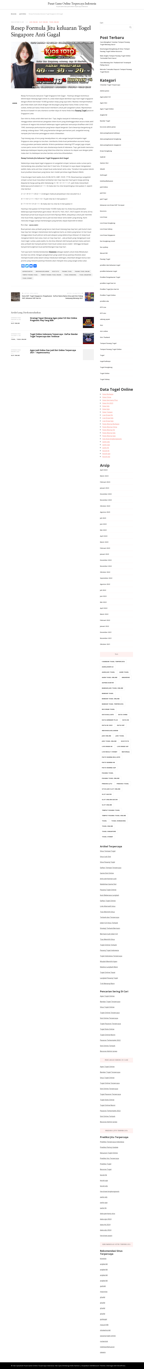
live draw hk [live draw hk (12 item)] (107, 746)
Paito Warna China (109, 427)
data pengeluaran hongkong (110, 139)
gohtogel (103, 1319)
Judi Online (34, 22)
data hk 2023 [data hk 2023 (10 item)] (107, 725)
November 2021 (106, 638)
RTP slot (103, 313)
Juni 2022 (103, 596)
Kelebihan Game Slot (108, 884)
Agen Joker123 (105, 97)
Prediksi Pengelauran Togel (110, 277)
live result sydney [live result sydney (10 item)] (109, 752)
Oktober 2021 (105, 644)
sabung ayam (105, 319)
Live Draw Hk (107, 415)
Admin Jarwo (104, 91)
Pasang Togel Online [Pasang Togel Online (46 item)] (110, 778)
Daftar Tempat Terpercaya (110, 867)
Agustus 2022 (105, 584)
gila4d (102, 1297)
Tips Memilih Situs (107, 912)
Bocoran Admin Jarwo (108, 1051)
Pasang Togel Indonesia (109, 950)
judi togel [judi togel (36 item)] (120, 736)
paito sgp (106, 445)
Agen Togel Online (107, 109)
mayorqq (103, 1291)
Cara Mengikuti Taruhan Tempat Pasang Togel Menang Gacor (115, 43)
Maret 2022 (104, 614)
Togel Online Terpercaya (110, 1012)
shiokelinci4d (105, 1330)
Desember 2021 (106, 632)
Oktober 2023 (105, 506)
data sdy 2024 (105, 1230)
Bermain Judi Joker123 (109, 934)
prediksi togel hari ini (108, 283)
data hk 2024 (105, 1224)
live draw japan (106, 1235)
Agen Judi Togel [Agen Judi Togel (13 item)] (108, 672)
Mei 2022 (103, 602)
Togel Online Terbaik (108, 945)
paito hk (105, 448)
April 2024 (103, 470)
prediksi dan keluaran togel (110, 265)
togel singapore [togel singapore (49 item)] (109, 831)
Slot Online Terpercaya (109, 1018)
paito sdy (106, 442)
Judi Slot (103, 193)
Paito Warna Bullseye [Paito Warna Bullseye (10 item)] (111, 757)
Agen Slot (103, 103)
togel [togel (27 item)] (104, 821)
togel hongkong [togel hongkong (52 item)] (118, 821)
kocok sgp (106, 453)
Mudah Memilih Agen (108, 961)
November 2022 (106, 566)
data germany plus (107, 1213)
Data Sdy (106, 406)
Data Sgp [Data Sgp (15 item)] (120, 725)
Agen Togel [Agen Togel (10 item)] (124, 672)
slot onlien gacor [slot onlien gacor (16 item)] (110, 799)
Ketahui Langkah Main (109, 967)
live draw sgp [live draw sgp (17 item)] (122, 746)
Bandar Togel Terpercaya (110, 1001)
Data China (106, 397)
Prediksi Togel (105, 1164)
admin (14, 99)
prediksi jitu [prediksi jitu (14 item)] (107, 784)
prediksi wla (104, 301)
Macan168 (104, 253)
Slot (101, 325)
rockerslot (104, 1341)
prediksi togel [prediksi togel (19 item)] (123, 784)
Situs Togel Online (107, 1007)
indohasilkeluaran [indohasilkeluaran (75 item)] (110, 730)
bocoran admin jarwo (108, 127)
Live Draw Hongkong (107, 223)
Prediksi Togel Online (108, 295)
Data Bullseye (107, 394)
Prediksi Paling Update (109, 1147)
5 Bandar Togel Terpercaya (110, 85)
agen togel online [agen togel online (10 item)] (109, 677)
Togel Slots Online (107, 1029)
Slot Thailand (105, 337)
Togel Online (54, 22)
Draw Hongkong (106, 151)
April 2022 (103, 608)
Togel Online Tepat (107, 972)
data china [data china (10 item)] (122, 714)
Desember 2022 (106, 560)
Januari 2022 (104, 626)
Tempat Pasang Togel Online (51, 275)
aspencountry (33, 225)
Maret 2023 (104, 542)
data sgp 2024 (105, 1219)
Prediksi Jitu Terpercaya (109, 1158)
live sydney (104, 247)
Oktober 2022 (105, 572)
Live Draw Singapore (107, 235)
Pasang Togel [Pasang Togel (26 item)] (107, 773)
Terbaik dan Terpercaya (109, 917)
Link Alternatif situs (107, 906)
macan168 (104, 1325)
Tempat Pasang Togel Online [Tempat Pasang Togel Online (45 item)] (114, 815)
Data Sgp (106, 409)
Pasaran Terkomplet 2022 (110, 1040)
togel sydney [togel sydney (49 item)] (107, 837)
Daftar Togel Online (108, 901)
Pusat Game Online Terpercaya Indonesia (72, 3)
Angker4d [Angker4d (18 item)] (126, 677)
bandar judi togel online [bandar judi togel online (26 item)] (112, 688)
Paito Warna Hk (108, 430)
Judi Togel (103, 199)
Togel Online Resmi (107, 1035)
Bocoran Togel (106, 1169)
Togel (13, 339)
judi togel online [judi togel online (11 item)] (109, 741)
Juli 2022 (103, 590)
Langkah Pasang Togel (109, 978)
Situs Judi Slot (105, 856)
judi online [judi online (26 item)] (106, 736)
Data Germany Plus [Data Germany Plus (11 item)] (110, 720)
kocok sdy (106, 456)
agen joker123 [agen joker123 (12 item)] (108, 667)
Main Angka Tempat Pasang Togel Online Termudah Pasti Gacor (115, 57)
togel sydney (27, 278)
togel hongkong (70, 275)
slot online (43, 22)
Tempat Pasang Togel (30, 275)
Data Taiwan (107, 412)
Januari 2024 (104, 488)
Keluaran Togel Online (109, 1153)
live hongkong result (107, 241)
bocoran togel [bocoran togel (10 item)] (108, 709)
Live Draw (103, 217)
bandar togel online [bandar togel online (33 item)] (111, 699)
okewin (103, 1352)
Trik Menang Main (107, 983)
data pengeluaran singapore (110, 145)
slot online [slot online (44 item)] (107, 805)
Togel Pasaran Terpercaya (110, 1023)
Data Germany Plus (110, 400)
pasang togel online (108, 1336)
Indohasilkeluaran (106, 181)
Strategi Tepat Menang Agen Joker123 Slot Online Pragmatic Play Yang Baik (53, 319)
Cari (101, 23)
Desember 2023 (106, 494)
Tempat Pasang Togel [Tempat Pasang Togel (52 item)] (111, 810)
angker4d (104, 1264)
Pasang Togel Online (82, 271)
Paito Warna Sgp (109, 436)
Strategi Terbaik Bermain (110, 928)
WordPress (121, 1366)
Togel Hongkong (106, 367)
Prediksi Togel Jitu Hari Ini (109, 289)
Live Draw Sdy (107, 418)
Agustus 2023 (105, 512)
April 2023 (103, 536)
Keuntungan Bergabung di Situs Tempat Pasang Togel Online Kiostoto (115, 50)
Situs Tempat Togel (108, 851)
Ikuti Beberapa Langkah (109, 895)
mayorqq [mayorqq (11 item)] (126, 752)
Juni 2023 (103, 524)
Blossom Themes (99, 1366)
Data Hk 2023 (107, 403)
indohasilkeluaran (42, 271)
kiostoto (55, 271)
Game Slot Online (107, 873)
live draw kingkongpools (112, 439)
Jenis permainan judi (108, 878)
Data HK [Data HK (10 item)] (125, 720)
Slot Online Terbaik (107, 1046)
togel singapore (85, 275)
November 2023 (106, 500)
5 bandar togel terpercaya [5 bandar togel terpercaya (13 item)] (113, 661)
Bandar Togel (105, 121)
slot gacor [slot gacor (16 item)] (107, 794)
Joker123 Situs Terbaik (109, 923)
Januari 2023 (104, 554)
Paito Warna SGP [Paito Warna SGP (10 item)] (109, 768)
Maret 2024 (104, 476)
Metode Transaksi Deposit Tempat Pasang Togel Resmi (116, 70)
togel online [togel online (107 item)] (107, 826)
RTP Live (103, 307)
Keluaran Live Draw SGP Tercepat (112, 205)
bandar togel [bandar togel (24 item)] (108, 693)
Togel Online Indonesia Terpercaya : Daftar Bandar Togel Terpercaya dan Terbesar (54, 335)
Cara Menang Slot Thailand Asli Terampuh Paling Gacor (115, 64)
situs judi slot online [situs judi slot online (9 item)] (111, 789)
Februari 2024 (105, 482)
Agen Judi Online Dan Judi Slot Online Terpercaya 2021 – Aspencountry (53, 351)
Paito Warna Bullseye (110, 424)
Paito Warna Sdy (109, 433)
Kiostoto (103, 211)
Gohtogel (103, 175)
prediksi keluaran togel (108, 271)
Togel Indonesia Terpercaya (111, 956)
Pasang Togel (67, 271)
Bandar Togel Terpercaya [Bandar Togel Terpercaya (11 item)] (112, 704)
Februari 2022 (105, 620)
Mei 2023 (103, 530)
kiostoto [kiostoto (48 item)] (125, 741)
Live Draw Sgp (108, 421)
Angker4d (103, 115)
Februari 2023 (105, 548)
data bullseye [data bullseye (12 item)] (108, 714)
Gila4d (102, 169)
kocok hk (105, 451)
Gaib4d (102, 157)
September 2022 (106, 578)
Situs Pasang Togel (107, 862)
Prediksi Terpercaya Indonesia (112, 1142)
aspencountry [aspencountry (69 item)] (108, 683)
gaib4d (103, 1286)
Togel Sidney (105, 379)
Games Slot (104, 163)
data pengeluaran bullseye (110, 133)
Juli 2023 (103, 518)
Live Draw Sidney (106, 229)
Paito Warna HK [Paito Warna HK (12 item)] (108, 762)
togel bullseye (105, 361)
